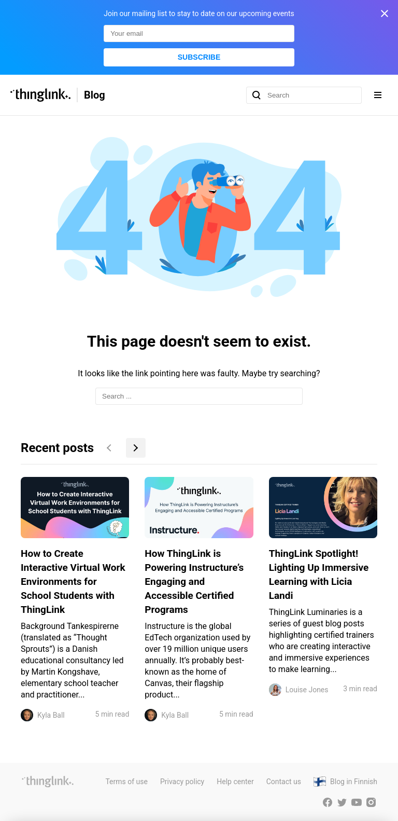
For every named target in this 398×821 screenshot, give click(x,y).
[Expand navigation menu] (378, 95)
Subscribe (199, 57)
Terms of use (126, 781)
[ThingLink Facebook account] (327, 802)
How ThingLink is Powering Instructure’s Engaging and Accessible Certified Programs (194, 581)
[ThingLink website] (48, 781)
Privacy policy (182, 781)
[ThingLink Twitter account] (342, 802)
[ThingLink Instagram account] (371, 802)
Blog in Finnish (353, 781)
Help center (235, 781)
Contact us (283, 781)
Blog (94, 95)
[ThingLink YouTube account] (356, 802)
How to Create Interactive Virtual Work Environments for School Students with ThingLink (73, 581)
